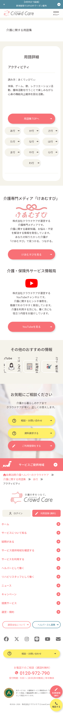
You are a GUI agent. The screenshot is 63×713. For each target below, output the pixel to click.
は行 (50, 141)
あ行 (12, 131)
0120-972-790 (32, 673)
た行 (12, 141)
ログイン (18, 513)
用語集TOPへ (31, 118)
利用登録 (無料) (48, 513)
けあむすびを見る (31, 254)
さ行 (50, 131)
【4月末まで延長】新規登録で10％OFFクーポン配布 (31, 3)
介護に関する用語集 (14, 479)
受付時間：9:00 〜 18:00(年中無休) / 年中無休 (31, 677)
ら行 (50, 152)
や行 (31, 152)
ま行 (12, 152)
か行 (31, 131)
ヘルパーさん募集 (46, 624)
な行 (31, 141)
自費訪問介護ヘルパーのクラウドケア (26, 475)
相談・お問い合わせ (31, 653)
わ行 (31, 163)
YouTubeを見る (32, 327)
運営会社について (16, 624)
